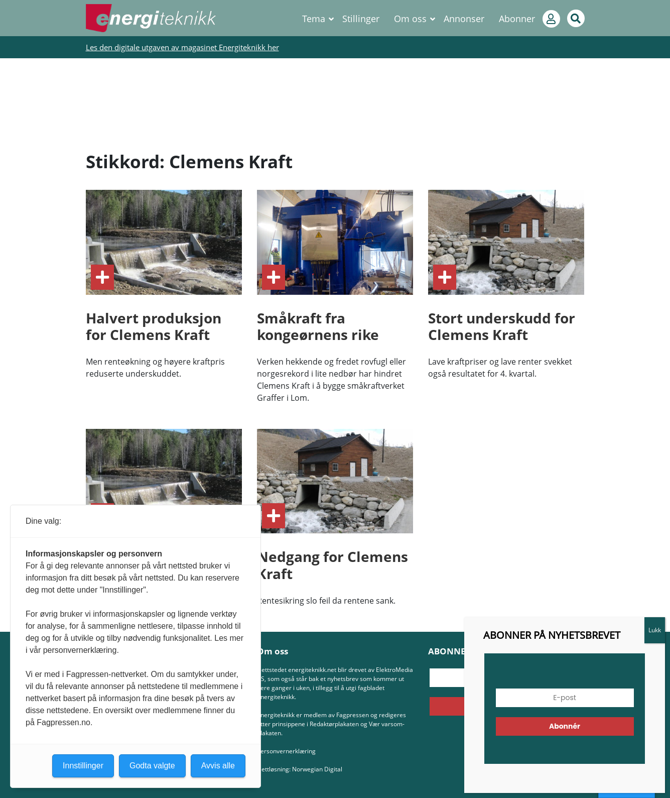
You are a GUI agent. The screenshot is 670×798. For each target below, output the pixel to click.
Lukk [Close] (658, 196)
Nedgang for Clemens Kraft (332, 565)
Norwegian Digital (317, 769)
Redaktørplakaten (334, 724)
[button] (636, 771)
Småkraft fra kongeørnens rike (318, 326)
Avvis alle (218, 765)
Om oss (410, 19)
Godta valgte (152, 765)
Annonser (464, 19)
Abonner (517, 19)
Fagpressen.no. (64, 722)
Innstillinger (626, 788)
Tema (313, 19)
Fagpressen (352, 715)
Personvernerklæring (286, 751)
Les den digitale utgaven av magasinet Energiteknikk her (182, 47)
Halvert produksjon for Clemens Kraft (153, 326)
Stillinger (360, 19)
